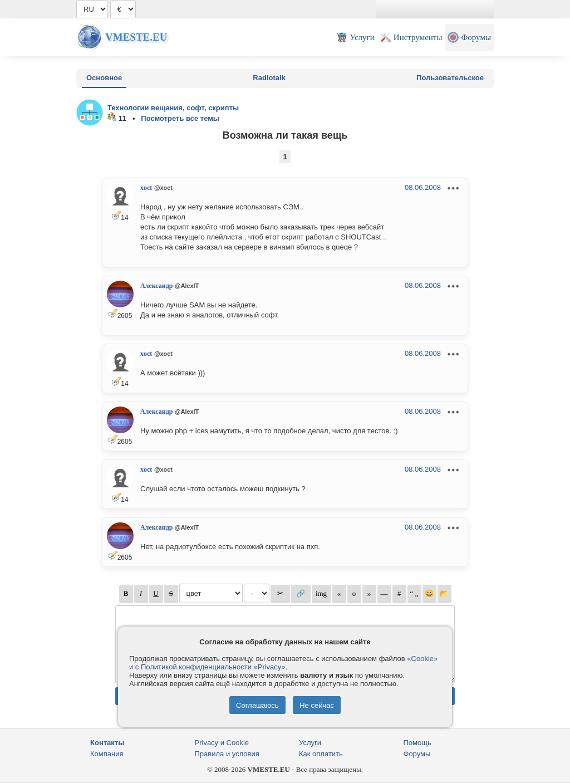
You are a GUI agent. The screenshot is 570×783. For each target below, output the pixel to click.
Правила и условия (227, 754)
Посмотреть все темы (180, 118)
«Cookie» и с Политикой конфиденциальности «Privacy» (283, 662)
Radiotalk (269, 78)
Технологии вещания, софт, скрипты (173, 108)
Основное (104, 78)
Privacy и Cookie (222, 742)
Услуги (310, 742)
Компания (107, 754)
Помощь (417, 742)
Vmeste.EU (136, 37)
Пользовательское (450, 78)
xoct (146, 188)
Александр (156, 286)
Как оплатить (321, 754)
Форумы (417, 754)
